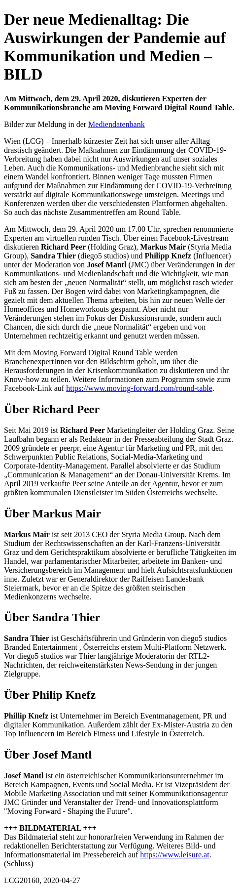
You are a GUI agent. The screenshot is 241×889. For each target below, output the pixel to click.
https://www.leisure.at (174, 854)
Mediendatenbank (116, 124)
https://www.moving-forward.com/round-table (139, 388)
